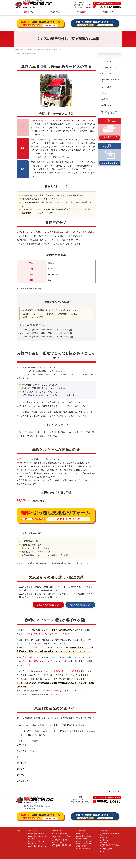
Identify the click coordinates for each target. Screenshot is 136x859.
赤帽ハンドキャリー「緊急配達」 (62, 836)
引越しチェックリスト (84, 841)
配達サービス (106, 73)
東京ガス (20, 775)
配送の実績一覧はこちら (80, 605)
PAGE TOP (112, 791)
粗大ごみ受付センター (26, 751)
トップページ (106, 61)
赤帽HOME (20, 831)
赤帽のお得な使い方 (83, 838)
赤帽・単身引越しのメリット (38, 836)
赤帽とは (104, 99)
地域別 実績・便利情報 (84, 836)
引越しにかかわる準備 (84, 843)
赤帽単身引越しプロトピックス (110, 845)
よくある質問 (106, 87)
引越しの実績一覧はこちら (48, 605)
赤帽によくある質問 (83, 848)
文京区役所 (21, 745)
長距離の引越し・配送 (83, 150)
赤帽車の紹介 (106, 105)
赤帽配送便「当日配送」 (61, 840)
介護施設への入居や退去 (74, 120)
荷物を (54, 12)
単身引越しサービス (108, 67)
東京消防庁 (21, 763)
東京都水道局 (22, 781)
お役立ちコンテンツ (83, 834)
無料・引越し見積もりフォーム (38, 846)
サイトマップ (105, 851)
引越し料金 (32, 838)
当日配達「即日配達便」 (61, 834)
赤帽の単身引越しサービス (37, 834)
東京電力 (20, 769)
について (108, 12)
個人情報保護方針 (107, 849)
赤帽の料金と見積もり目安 (110, 80)
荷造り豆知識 (81, 846)
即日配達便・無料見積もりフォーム (62, 845)
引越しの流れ (33, 843)
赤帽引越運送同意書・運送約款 (110, 834)
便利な (81, 12)
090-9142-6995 (107, 7)
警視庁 (20, 757)
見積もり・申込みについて (37, 841)
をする (28, 12)
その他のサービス (59, 842)
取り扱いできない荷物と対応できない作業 (110, 112)
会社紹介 (104, 93)
